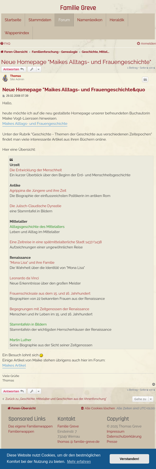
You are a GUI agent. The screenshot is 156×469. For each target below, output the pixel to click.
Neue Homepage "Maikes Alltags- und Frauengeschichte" (76, 62)
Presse (112, 442)
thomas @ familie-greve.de (78, 442)
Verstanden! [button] (129, 459)
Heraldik (117, 20)
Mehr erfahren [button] (79, 462)
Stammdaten (40, 20)
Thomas (15, 76)
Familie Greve (78, 8)
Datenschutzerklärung (124, 436)
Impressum (116, 431)
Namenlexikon (89, 20)
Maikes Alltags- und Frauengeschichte (34, 123)
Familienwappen (21, 431)
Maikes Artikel (14, 365)
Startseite (13, 20)
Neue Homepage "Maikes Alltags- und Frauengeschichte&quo (73, 89)
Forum (64, 20)
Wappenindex (17, 33)
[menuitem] (5, 43)
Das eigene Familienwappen (30, 426)
